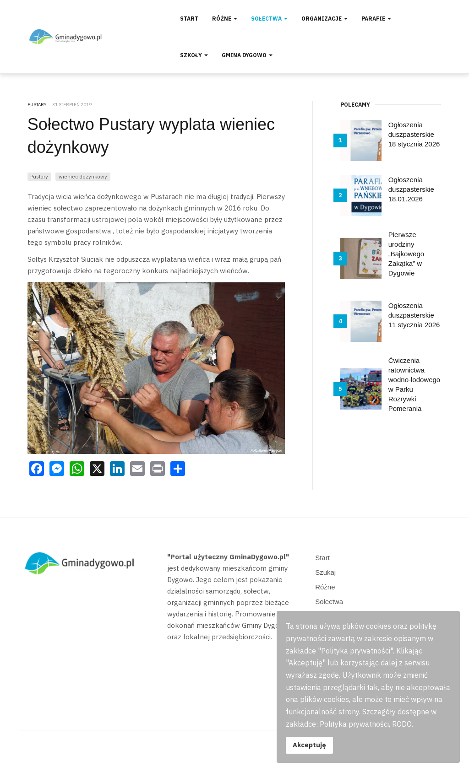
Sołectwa (269, 18)
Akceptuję (309, 744)
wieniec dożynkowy (83, 176)
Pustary (39, 176)
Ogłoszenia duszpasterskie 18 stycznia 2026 (414, 134)
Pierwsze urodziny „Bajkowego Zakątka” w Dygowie (406, 254)
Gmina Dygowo (247, 55)
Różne (224, 18)
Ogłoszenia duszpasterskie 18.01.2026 (411, 189)
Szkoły (194, 55)
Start (189, 18)
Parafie (376, 18)
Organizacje (324, 18)
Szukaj (325, 572)
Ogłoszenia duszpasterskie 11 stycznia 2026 (414, 315)
